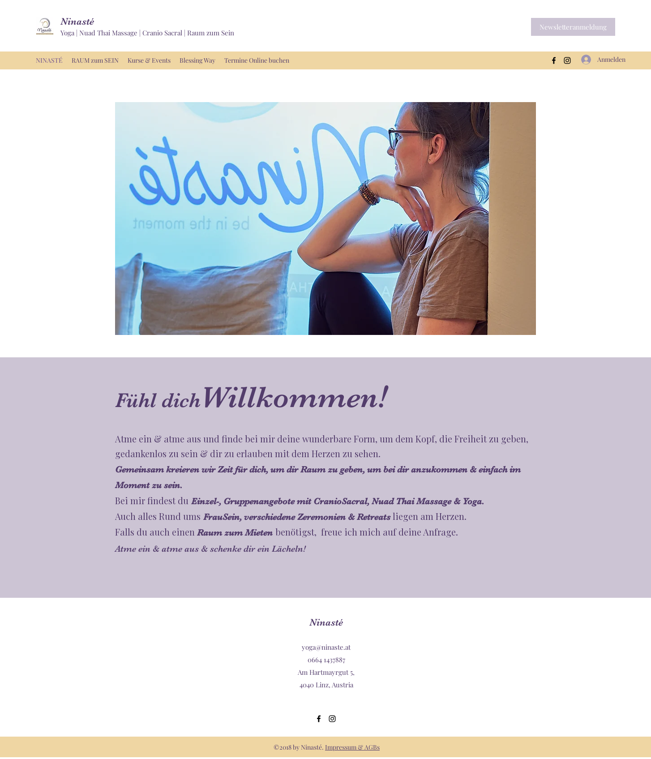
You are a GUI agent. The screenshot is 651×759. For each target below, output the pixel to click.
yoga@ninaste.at (326, 647)
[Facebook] (553, 60)
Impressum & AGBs (352, 747)
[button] (573, 27)
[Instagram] (567, 60)
